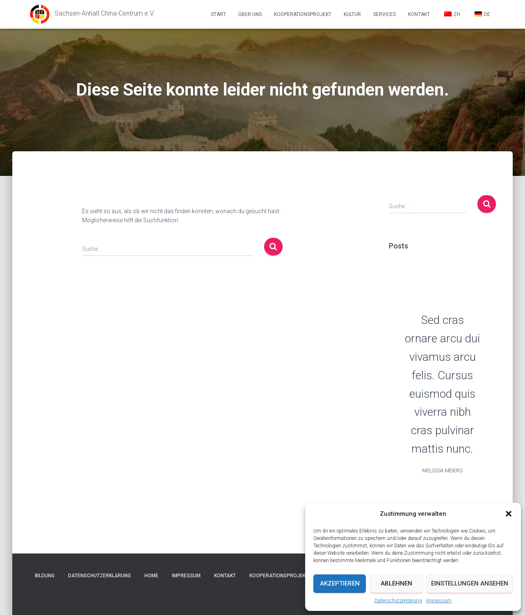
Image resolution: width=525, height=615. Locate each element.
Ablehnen (396, 583)
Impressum (439, 601)
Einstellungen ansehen (469, 583)
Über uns (250, 14)
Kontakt (419, 14)
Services (384, 14)
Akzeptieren (340, 583)
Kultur (352, 14)
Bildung (45, 576)
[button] (508, 514)
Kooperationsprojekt (302, 14)
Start (218, 14)
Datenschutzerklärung (398, 601)
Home (151, 576)
